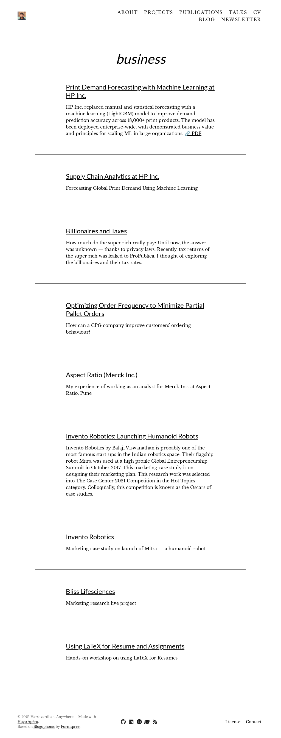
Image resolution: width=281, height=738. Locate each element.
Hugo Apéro (28, 722)
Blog (207, 19)
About (127, 12)
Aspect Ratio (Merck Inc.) (101, 375)
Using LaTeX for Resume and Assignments (125, 646)
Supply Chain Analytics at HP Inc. (112, 176)
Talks (238, 12)
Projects (158, 12)
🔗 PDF (193, 133)
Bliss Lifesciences (90, 591)
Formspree (70, 727)
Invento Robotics (90, 537)
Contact (253, 721)
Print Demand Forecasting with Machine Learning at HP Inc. (140, 91)
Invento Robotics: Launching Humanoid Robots (132, 436)
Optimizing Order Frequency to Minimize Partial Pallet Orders (135, 309)
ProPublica (142, 256)
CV (257, 12)
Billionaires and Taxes (96, 231)
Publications (201, 12)
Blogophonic (44, 727)
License (232, 721)
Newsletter (241, 19)
